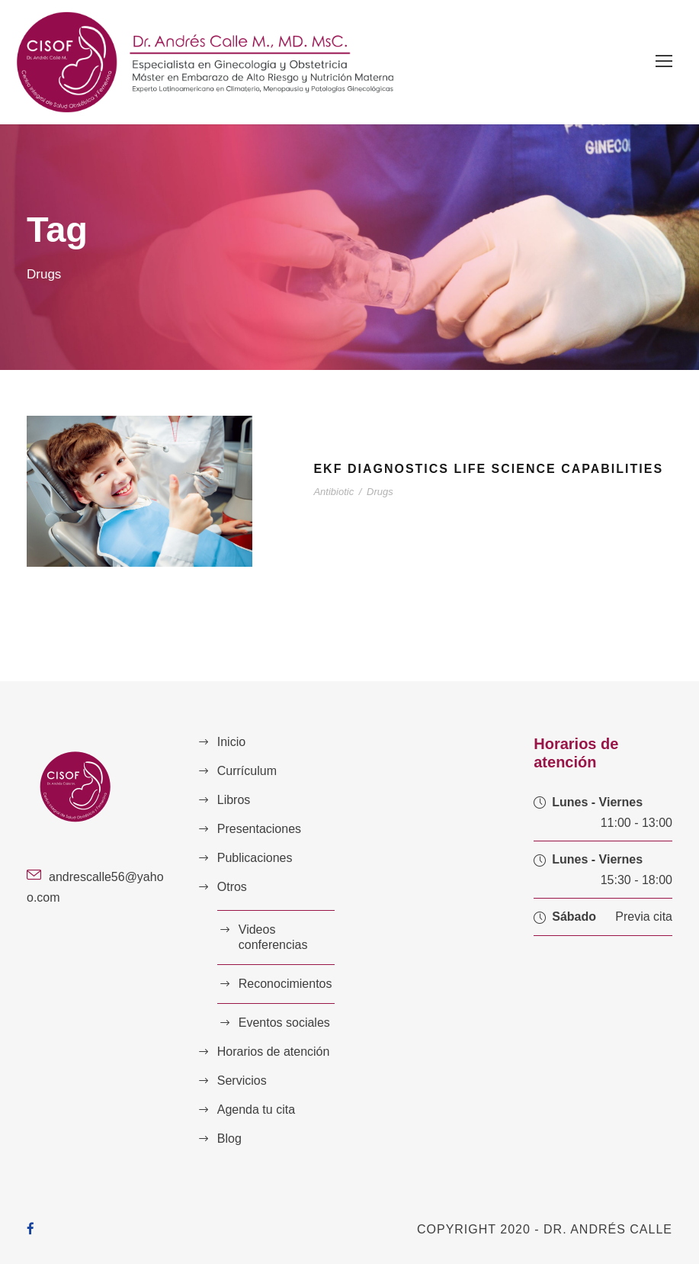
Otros (232, 886)
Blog (229, 1138)
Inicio (231, 741)
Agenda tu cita (256, 1109)
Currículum (247, 770)
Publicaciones (255, 857)
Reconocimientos (285, 983)
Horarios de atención (273, 1051)
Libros (234, 799)
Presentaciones (259, 828)
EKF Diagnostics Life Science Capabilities (488, 468)
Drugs (380, 491)
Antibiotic (333, 491)
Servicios (242, 1080)
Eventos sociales (284, 1022)
